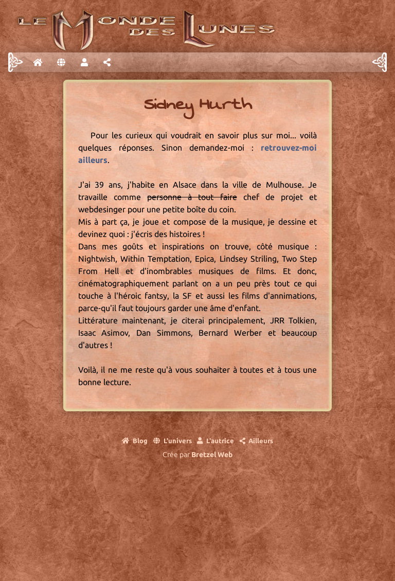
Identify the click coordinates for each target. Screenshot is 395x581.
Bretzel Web (211, 454)
